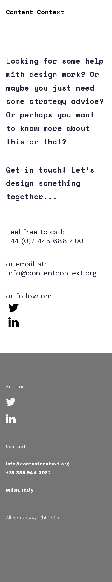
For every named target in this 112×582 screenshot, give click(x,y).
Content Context (35, 12)
